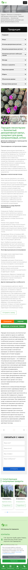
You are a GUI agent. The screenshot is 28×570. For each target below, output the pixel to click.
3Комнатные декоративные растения (12, 49)
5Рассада (4, 60)
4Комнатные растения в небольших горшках (12, 54)
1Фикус (4, 39)
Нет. (4, 430)
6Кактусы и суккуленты (14, 14)
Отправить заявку (8, 312)
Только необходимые (14, 557)
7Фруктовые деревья (8, 69)
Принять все (14, 561)
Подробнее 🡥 (7, 505)
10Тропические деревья (8, 79)
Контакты (24, 567)
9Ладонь (4, 74)
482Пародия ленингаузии (9, 16)
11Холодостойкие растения (9, 84)
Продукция (5, 35)
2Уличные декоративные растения (11, 44)
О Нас (17, 567)
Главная (3, 14)
